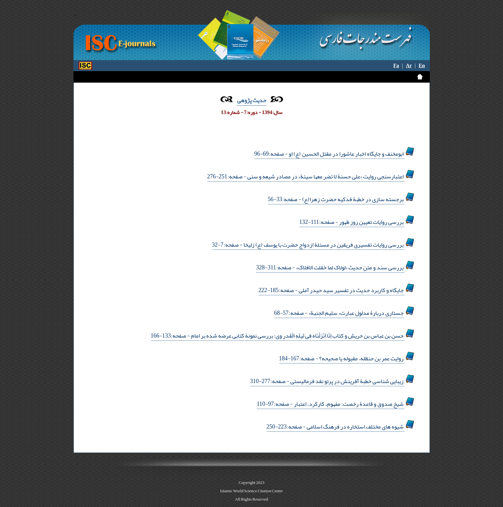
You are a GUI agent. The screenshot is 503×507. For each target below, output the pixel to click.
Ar (409, 66)
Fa (396, 66)
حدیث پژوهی (251, 100)
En (422, 66)
